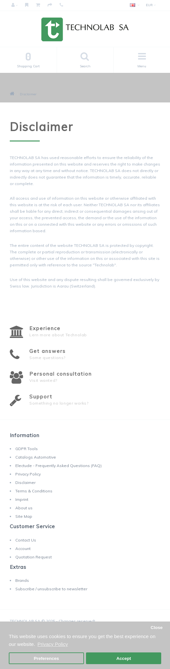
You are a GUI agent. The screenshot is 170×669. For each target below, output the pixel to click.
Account (23, 548)
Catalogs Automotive (35, 457)
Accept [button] (123, 658)
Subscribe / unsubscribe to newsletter (51, 588)
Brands (22, 580)
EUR (151, 5)
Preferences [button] (46, 658)
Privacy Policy (28, 474)
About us (24, 507)
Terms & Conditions (33, 490)
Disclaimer (28, 94)
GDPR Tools (26, 448)
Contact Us (25, 540)
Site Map (23, 516)
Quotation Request (33, 557)
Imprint (21, 499)
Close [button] (156, 627)
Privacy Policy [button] (52, 644)
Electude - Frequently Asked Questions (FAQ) (58, 465)
